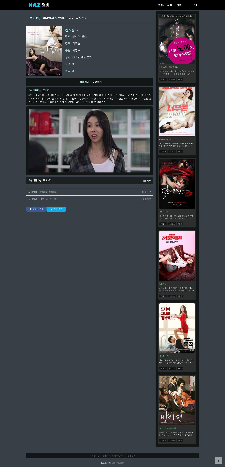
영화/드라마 (165, 5)
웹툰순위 (132, 455)
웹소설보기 (119, 455)
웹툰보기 (107, 455)
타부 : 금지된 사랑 (48, 198)
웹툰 (179, 5)
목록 (147, 181)
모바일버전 (94, 455)
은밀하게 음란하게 (48, 192)
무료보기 (89, 82)
